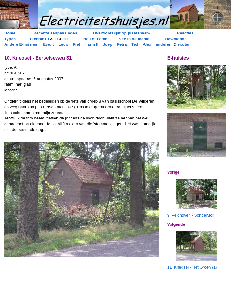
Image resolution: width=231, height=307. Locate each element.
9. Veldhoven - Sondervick (190, 215)
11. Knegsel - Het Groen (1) (192, 267)
